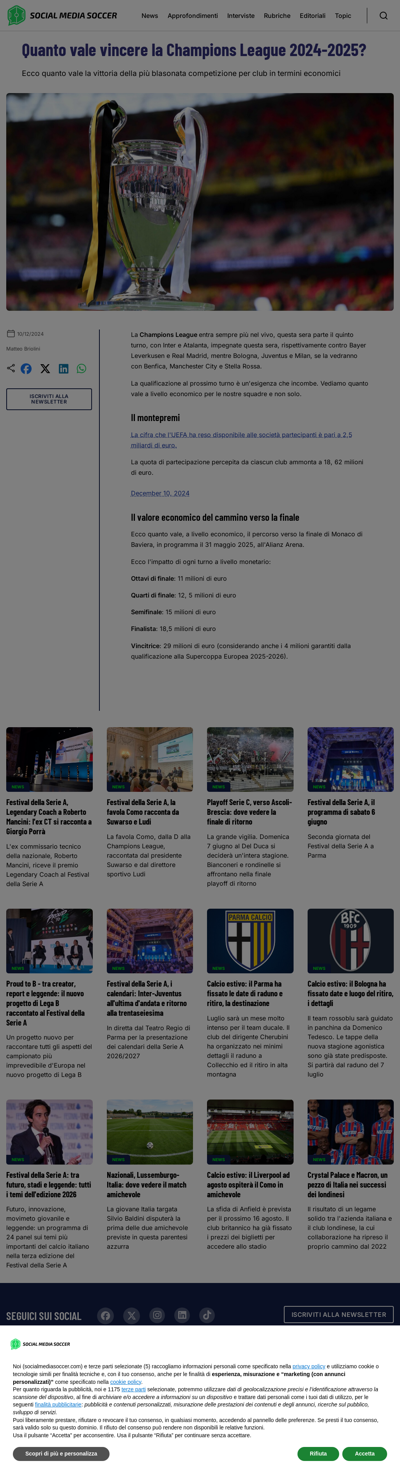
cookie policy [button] (125, 1382)
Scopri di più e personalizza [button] (61, 1453)
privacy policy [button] (308, 1366)
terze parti (134, 1389)
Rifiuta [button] (318, 1453)
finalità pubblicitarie (58, 1404)
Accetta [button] (365, 1453)
